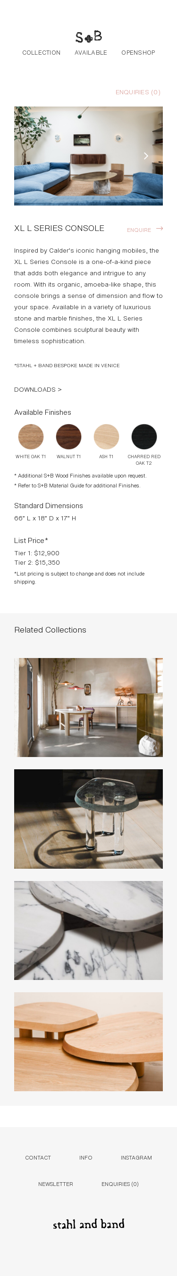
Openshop (138, 52)
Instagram (136, 1157)
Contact (38, 1157)
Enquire (139, 229)
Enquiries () (138, 91)
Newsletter (55, 1183)
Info (86, 1157)
